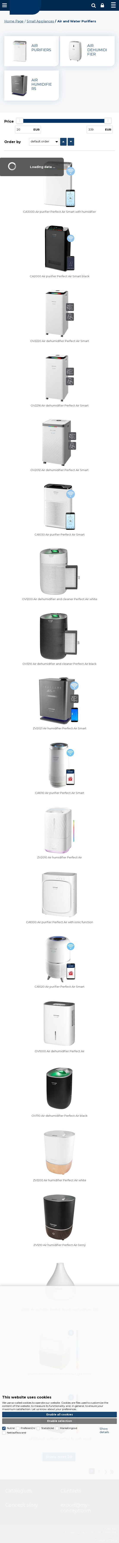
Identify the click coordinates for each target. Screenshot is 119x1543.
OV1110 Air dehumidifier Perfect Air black (59, 1115)
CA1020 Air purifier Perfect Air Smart (59, 986)
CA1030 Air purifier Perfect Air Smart (59, 534)
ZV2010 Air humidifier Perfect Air (59, 857)
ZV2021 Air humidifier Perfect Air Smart (59, 728)
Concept (25, 7)
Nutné (11, 1428)
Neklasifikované (16, 1432)
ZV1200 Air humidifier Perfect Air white (59, 1180)
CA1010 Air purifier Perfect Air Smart (59, 793)
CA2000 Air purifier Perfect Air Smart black (59, 276)
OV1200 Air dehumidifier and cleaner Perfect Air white (59, 599)
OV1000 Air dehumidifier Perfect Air (60, 1051)
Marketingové (68, 1428)
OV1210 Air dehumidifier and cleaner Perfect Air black (59, 663)
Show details (104, 1430)
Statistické (47, 1428)
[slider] (19, 121)
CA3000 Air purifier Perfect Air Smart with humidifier (59, 211)
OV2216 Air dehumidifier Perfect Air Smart (60, 405)
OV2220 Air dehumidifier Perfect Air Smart (59, 341)
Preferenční (28, 1428)
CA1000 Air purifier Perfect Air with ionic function (59, 922)
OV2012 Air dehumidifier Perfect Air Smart (59, 470)
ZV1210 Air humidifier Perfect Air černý (59, 1245)
